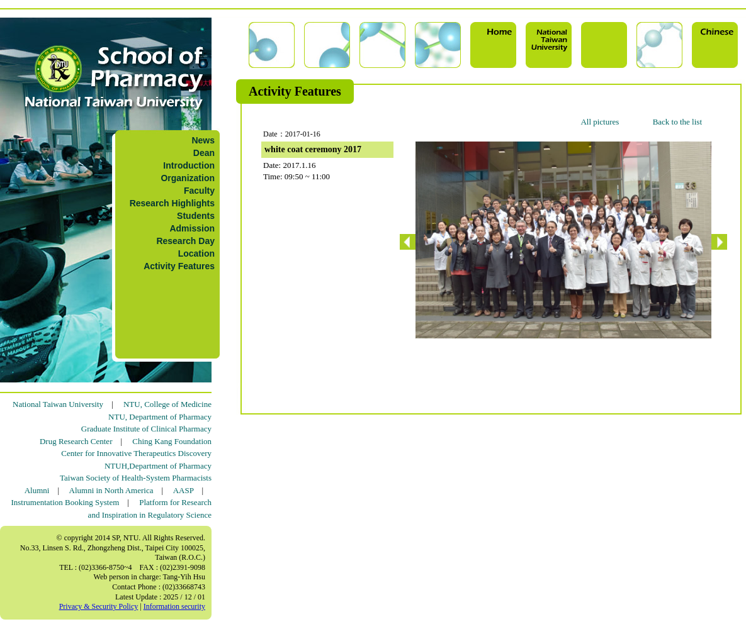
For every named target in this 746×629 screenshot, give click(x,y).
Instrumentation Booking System (65, 502)
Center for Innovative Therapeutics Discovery (136, 453)
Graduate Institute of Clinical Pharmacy (146, 428)
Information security (174, 606)
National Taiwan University (58, 404)
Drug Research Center (76, 441)
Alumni (37, 490)
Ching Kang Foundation (172, 441)
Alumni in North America (111, 490)
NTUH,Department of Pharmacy (158, 465)
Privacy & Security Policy (98, 606)
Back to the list (677, 121)
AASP (183, 490)
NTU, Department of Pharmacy (160, 416)
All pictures (599, 121)
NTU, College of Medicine (167, 404)
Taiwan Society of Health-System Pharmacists (136, 477)
